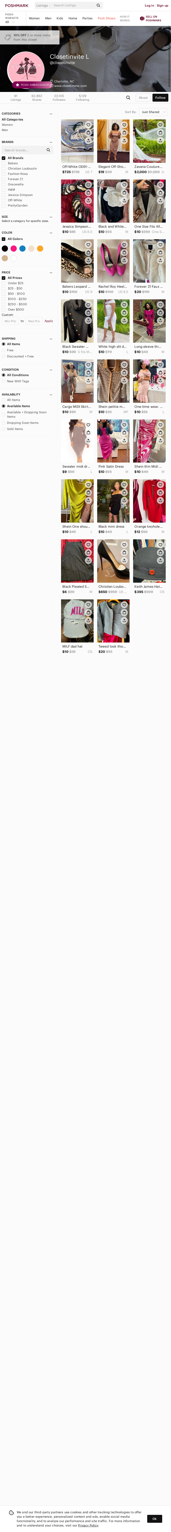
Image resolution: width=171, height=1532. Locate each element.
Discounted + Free (18, 356)
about (143, 98)
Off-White (12, 200)
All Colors (12, 239)
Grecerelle (13, 184)
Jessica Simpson (17, 195)
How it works (125, 18)
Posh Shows (106, 18)
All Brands (12, 158)
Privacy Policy (88, 1525)
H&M (8, 190)
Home (73, 18)
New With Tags (15, 381)
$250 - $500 (14, 304)
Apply (49, 321)
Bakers (10, 163)
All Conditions (15, 375)
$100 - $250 (14, 299)
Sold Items (12, 429)
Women (34, 18)
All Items (11, 344)
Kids (60, 18)
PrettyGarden (15, 205)
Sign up (162, 5)
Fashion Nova (15, 174)
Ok (154, 1519)
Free (8, 350)
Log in (149, 5)
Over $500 (13, 309)
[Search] (73, 5)
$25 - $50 (12, 288)
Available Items (16, 406)
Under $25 (13, 283)
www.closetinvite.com (70, 86)
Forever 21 (12, 179)
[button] (44, 5)
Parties (87, 18)
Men (48, 18)
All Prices (12, 278)
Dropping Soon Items (20, 423)
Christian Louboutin (19, 168)
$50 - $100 (13, 294)
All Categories (12, 119)
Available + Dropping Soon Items (24, 414)
